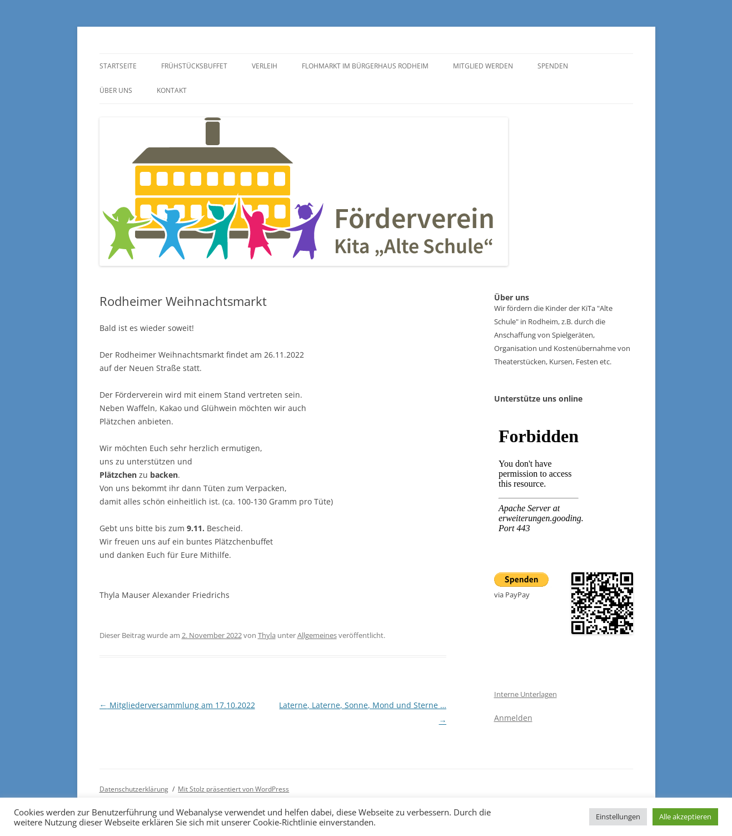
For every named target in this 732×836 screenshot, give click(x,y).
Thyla (267, 635)
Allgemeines (317, 635)
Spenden (552, 66)
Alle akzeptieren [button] (685, 817)
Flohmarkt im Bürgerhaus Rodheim (365, 66)
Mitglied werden (483, 66)
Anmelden (513, 718)
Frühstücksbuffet (194, 66)
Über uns (115, 90)
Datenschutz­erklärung (133, 789)
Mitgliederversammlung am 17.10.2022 (177, 705)
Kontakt (172, 90)
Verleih (264, 66)
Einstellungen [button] (618, 817)
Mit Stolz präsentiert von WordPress (233, 789)
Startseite (118, 66)
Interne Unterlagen (525, 694)
